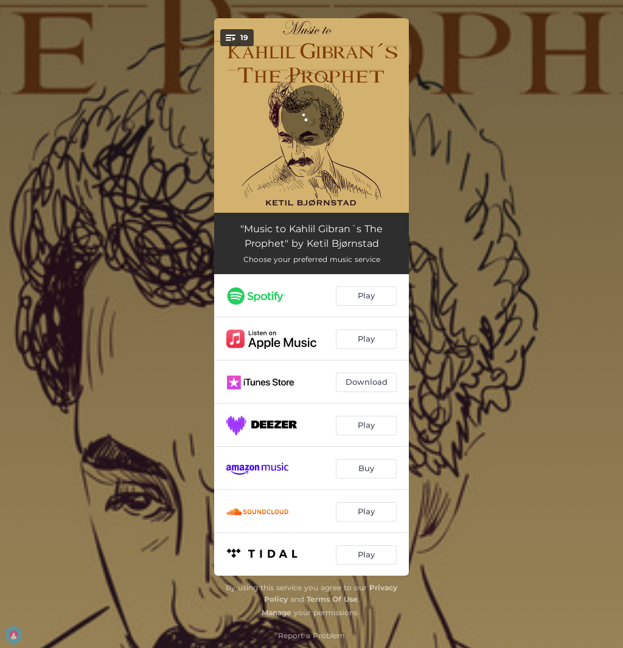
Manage (276, 612)
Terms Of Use (332, 599)
